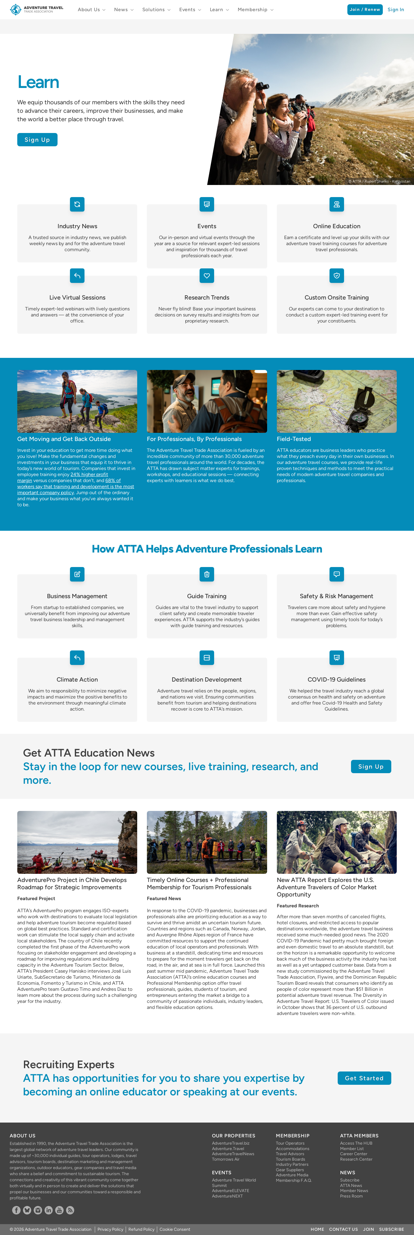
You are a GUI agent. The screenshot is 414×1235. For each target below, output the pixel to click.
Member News (354, 1190)
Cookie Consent (175, 1229)
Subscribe (349, 1180)
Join (368, 1229)
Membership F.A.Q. (294, 1180)
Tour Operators (290, 1143)
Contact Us (343, 1229)
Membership (253, 9)
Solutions (153, 9)
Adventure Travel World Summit (234, 1183)
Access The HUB (356, 1143)
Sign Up (37, 139)
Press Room (351, 1196)
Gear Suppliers (290, 1169)
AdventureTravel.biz (231, 1143)
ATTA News (351, 1185)
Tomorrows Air (226, 1159)
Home (317, 1229)
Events (187, 9)
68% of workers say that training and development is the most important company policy (75, 486)
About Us (89, 9)
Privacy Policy (110, 1229)
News (121, 9)
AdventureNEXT (227, 1196)
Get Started (364, 1078)
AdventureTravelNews (233, 1153)
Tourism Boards (290, 1159)
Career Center (353, 1153)
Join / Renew (365, 9)
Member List (352, 1148)
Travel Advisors (290, 1153)
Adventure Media (292, 1175)
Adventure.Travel (228, 1148)
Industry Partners (292, 1164)
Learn (216, 9)
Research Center (356, 1159)
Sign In (396, 9)
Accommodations (293, 1148)
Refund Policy (141, 1229)
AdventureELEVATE (230, 1190)
